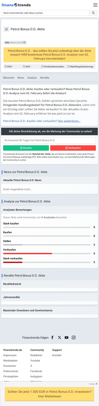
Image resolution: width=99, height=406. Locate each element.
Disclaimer (9, 366)
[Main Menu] (95, 5)
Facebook (36, 371)
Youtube (35, 361)
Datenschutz (10, 371)
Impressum (10, 355)
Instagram (36, 377)
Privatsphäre (10, 377)
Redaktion (36, 355)
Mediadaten (10, 361)
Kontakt (56, 355)
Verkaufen (74, 148)
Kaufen (27, 148)
